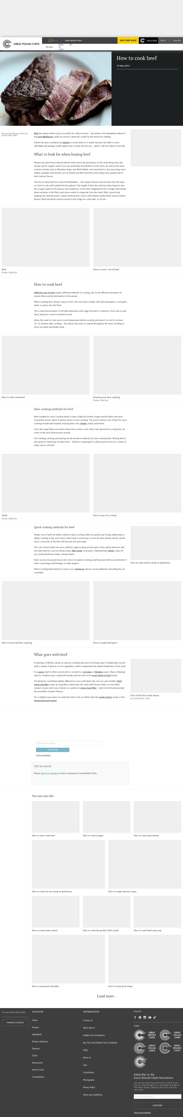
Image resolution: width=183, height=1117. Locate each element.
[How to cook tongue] (106, 817)
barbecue (79, 569)
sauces (41, 672)
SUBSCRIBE (52, 750)
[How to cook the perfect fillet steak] (106, 911)
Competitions (38, 1077)
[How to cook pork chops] (144, 959)
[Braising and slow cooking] (137, 365)
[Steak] (46, 483)
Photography (88, 1080)
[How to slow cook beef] (46, 365)
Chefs (34, 1055)
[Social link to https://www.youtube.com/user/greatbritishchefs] (150, 1017)
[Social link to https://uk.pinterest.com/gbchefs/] (140, 1017)
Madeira (99, 672)
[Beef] (46, 237)
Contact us (88, 1020)
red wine (87, 672)
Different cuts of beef (44, 292)
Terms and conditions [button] (43, 755)
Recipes (35, 1027)
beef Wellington (45, 136)
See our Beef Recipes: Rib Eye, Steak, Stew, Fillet (15, 135)
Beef (36, 133)
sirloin (111, 550)
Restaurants (37, 1062)
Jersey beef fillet (88, 688)
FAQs (85, 1050)
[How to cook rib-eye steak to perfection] (68, 864)
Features (36, 1048)
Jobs (85, 1065)
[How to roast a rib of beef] (137, 237)
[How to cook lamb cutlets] (55, 911)
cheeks (83, 423)
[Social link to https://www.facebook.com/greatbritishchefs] (135, 1017)
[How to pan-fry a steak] (137, 483)
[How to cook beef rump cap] (157, 911)
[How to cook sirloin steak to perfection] (156, 543)
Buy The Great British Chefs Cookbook (100, 1042)
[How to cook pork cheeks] (157, 817)
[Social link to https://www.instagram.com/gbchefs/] (145, 1017)
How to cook (38, 1069)
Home (35, 1020)
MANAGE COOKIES (15, 1023)
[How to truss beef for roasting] (46, 610)
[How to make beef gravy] (137, 610)
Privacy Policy (89, 1087)
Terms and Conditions (92, 1095)
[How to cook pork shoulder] (68, 959)
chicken (65, 142)
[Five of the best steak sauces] (156, 676)
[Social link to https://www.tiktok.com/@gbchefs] (154, 1017)
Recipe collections (40, 1041)
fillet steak (77, 550)
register (54, 773)
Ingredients (37, 1034)
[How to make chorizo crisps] (144, 864)
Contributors (88, 1072)
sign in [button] (44, 773)
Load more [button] (105, 996)
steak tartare (105, 697)
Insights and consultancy (94, 1035)
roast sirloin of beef (101, 675)
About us (87, 1057)
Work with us (89, 1028)
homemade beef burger (45, 700)
